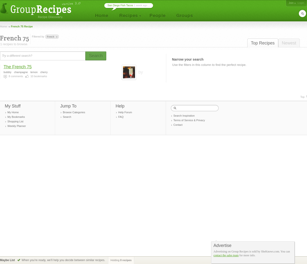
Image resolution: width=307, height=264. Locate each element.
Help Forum (125, 112)
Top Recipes (263, 43)
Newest (289, 43)
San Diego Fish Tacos (120, 5)
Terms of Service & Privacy (189, 120)
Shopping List (15, 121)
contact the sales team (226, 255)
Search (67, 116)
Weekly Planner (16, 126)
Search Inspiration (184, 115)
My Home (13, 112)
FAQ (121, 116)
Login (301, 2)
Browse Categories (74, 112)
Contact (178, 124)
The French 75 (18, 66)
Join (291, 2)
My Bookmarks (16, 116)
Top (302, 96)
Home (3, 26)
